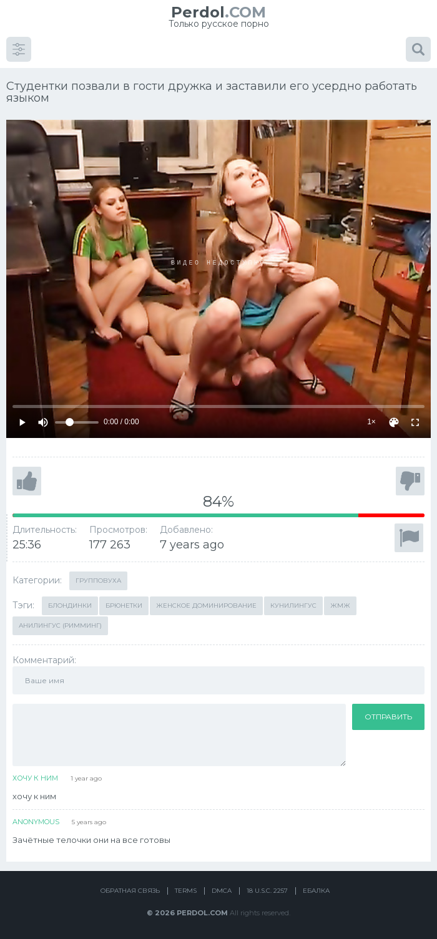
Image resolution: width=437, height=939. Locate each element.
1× (371, 421)
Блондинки (70, 605)
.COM (218, 12)
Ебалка (316, 891)
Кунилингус (293, 605)
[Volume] (77, 422)
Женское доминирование (206, 605)
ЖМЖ (340, 605)
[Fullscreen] (415, 422)
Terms (186, 891)
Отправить (388, 716)
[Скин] (394, 422)
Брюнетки (124, 605)
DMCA (222, 891)
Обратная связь (130, 891)
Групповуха (98, 581)
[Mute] (43, 422)
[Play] (21, 422)
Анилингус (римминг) (60, 625)
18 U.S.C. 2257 (267, 891)
